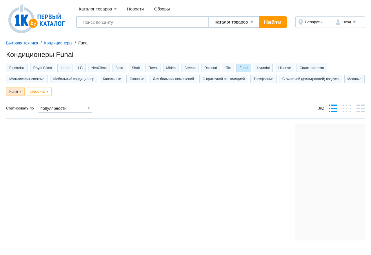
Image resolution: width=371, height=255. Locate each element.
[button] (349, 22)
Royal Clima (42, 68)
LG (80, 68)
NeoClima (99, 68)
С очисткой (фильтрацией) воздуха (310, 79)
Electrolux (17, 68)
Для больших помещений (173, 79)
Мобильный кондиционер (73, 79)
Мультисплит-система (27, 79)
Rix (228, 68)
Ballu (119, 68)
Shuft (136, 68)
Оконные (137, 79)
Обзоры (162, 8)
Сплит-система (312, 68)
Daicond (210, 68)
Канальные (112, 79)
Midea (171, 68)
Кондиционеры (58, 43)
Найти (273, 22)
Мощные (355, 79)
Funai (243, 68)
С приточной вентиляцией (224, 79)
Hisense (284, 68)
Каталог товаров (98, 9)
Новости (135, 8)
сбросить (37, 91)
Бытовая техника (22, 43)
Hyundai (263, 68)
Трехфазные (264, 79)
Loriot (65, 68)
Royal (153, 68)
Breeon (190, 68)
